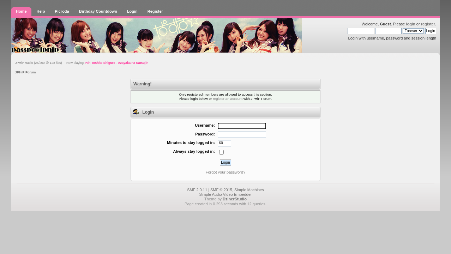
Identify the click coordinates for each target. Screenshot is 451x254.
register (428, 24)
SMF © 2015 (221, 190)
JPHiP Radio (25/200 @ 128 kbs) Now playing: (82, 63)
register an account (227, 99)
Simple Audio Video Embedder (225, 194)
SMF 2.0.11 (197, 190)
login (410, 24)
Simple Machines (249, 190)
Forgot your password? (226, 172)
